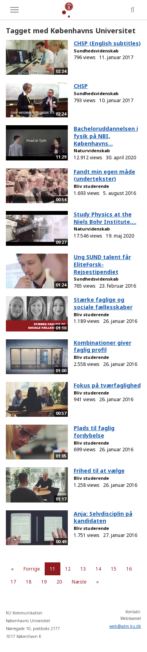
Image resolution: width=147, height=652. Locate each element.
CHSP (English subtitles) (107, 43)
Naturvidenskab (92, 150)
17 (13, 581)
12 (68, 569)
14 (98, 569)
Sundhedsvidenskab (96, 51)
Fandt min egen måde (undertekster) (104, 175)
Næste (79, 581)
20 (59, 581)
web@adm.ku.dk (125, 626)
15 (113, 569)
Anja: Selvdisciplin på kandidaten (103, 517)
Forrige (32, 569)
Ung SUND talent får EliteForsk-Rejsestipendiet (102, 264)
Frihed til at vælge (99, 470)
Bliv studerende (91, 186)
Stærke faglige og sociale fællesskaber (103, 303)
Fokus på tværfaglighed (107, 385)
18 (28, 581)
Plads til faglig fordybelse (94, 431)
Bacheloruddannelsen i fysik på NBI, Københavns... (106, 136)
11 (52, 569)
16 (129, 569)
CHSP (81, 86)
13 (83, 569)
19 (44, 581)
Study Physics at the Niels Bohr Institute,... (105, 218)
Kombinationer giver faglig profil (102, 346)
